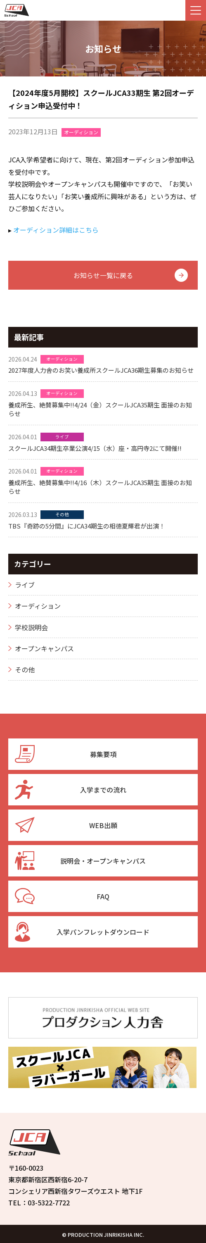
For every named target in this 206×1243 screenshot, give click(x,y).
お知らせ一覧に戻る (103, 275)
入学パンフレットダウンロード (82, 932)
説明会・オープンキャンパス (80, 861)
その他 (62, 514)
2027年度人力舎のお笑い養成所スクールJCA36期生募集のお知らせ (101, 370)
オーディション (81, 132)
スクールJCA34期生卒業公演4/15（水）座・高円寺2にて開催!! (95, 448)
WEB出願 (66, 825)
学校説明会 (31, 627)
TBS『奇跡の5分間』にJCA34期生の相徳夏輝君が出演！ (86, 525)
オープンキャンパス (44, 648)
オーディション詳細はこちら (56, 230)
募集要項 (65, 754)
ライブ (62, 436)
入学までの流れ (70, 790)
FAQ (62, 896)
